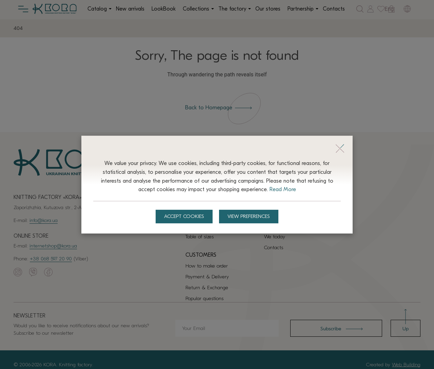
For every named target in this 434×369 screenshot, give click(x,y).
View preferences (249, 217)
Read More (283, 189)
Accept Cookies (184, 217)
